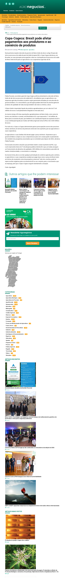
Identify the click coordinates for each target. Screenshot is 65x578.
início (7, 32)
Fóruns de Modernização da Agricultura (17, 323)
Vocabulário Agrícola (15, 25)
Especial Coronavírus (12, 317)
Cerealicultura (12, 15)
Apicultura (4, 20)
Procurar (43, 28)
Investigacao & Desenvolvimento (15, 334)
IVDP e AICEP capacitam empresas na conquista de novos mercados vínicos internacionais (32, 505)
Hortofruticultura (21, 15)
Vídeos (8, 353)
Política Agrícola (24, 17)
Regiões (7, 25)
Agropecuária (41, 15)
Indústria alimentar (11, 332)
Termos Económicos (25, 25)
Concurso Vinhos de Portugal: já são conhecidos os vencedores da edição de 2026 (39, 192)
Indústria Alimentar (48, 20)
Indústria (11, 17)
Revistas (6, 10)
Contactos (12, 10)
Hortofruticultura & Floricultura (14, 327)
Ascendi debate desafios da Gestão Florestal (11, 191)
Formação (19, 21)
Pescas (8, 344)
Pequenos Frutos (32, 15)
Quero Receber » (32, 243)
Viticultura (4, 15)
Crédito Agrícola (6, 21)
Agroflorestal (49, 15)
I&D (55, 15)
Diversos (8, 315)
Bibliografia (8, 27)
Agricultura (31, 49)
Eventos (14, 21)
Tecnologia (5, 17)
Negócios (57, 20)
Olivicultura (25, 20)
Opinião (17, 17)
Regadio (40, 20)
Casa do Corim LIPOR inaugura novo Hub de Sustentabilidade (53, 192)
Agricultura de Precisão (14, 20)
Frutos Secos (33, 20)
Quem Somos (19, 10)
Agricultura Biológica (35, 17)
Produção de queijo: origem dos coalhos (17, 540)
